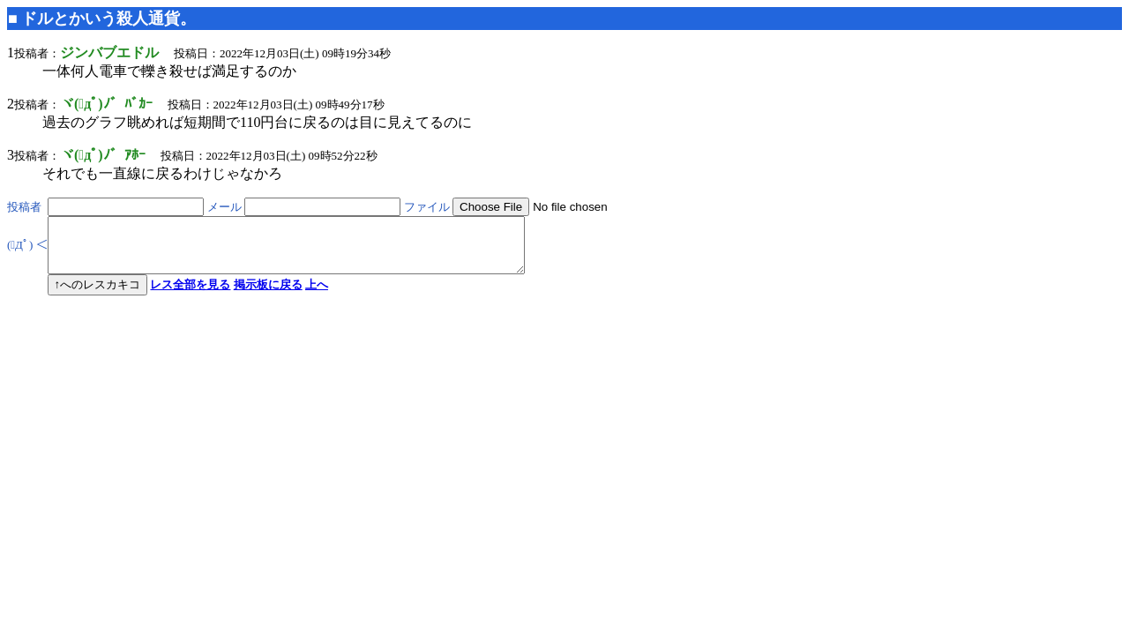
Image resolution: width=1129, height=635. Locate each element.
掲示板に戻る (268, 295)
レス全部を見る (190, 295)
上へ (316, 295)
